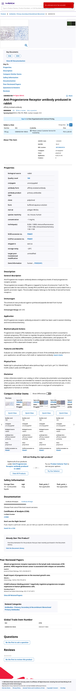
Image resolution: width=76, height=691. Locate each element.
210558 (6, 517)
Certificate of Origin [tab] (27, 501)
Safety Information (10, 77)
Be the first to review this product (20, 659)
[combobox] (38, 8)
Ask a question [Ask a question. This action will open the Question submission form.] (32, 110)
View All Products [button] (19, 473)
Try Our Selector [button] (54, 471)
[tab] (5, 14)
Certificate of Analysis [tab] (12, 501)
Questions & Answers (11, 88)
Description (7, 71)
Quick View (12, 413)
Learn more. (58, 355)
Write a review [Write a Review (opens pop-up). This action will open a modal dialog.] (21, 110)
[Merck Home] (10, 3)
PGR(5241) (38, 263)
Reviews (6, 91)
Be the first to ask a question (17, 642)
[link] (6, 688)
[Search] (72, 8)
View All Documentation (15, 61)
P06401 (30, 234)
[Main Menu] (3, 3)
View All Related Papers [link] (13, 595)
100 (28, 178)
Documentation (9, 81)
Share (69, 96)
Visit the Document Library (15, 548)
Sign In (23, 119)
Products (3, 14)
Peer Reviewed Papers (12, 84)
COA (9, 56)
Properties (7, 67)
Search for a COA (9, 528)
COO (18, 56)
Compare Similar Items (12, 74)
